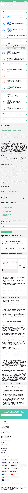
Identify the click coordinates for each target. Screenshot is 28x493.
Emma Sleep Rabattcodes (5, 433)
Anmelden (23, 48)
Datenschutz (3, 453)
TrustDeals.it (16, 468)
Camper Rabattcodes (5, 428)
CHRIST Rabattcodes (4, 430)
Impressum (3, 452)
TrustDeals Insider (4, 448)
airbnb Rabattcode (5, 204)
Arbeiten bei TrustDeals (5, 445)
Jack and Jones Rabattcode (7, 210)
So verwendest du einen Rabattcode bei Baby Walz (11, 130)
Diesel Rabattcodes (4, 431)
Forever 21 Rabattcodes (5, 435)
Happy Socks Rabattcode (7, 207)
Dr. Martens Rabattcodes (5, 432)
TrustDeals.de (17, 462)
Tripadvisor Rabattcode (6, 214)
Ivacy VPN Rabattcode (6, 208)
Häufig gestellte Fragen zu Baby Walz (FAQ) (10, 129)
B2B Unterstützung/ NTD (5, 456)
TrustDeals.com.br (7, 462)
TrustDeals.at (6, 459)
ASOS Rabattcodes (4, 425)
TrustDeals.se (6, 477)
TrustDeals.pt (15, 474)
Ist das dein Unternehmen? (13, 191)
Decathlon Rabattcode (6, 206)
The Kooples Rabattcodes (5, 437)
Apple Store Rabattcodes (5, 423)
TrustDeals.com (15, 477)
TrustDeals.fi (15, 465)
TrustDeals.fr (24, 465)
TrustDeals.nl (15, 471)
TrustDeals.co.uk (7, 479)
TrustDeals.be (15, 459)
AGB (1, 455)
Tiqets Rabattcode (5, 212)
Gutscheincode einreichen (6, 232)
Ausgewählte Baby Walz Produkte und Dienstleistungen (12, 131)
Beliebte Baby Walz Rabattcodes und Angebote (11, 127)
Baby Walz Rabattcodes (5, 426)
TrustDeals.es (6, 465)
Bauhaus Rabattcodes (5, 427)
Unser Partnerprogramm (5, 447)
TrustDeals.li (6, 471)
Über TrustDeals (3, 444)
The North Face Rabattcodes (6, 438)
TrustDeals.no (6, 474)
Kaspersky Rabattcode (6, 211)
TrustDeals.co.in (6, 468)
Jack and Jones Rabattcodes (6, 436)
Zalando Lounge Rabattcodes (6, 440)
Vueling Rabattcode (6, 215)
